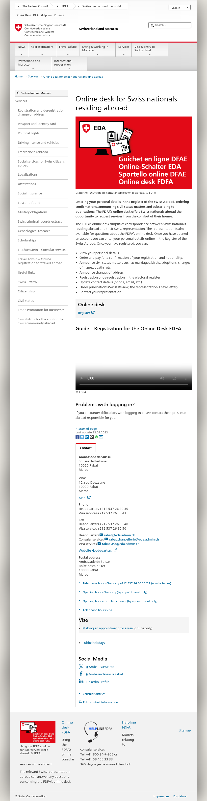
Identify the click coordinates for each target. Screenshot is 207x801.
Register (86, 313)
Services (123, 51)
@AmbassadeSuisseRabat (104, 674)
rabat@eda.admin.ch (119, 535)
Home (19, 76)
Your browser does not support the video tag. (134, 361)
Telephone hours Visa (97, 610)
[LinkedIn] (87, 436)
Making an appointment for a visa (107, 628)
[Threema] (92, 436)
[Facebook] (78, 436)
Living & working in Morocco (97, 51)
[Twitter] (82, 436)
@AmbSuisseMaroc (99, 667)
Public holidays (93, 643)
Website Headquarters (98, 550)
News (21, 51)
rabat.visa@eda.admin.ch (120, 544)
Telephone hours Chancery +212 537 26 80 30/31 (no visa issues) (126, 583)
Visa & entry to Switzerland (150, 51)
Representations (42, 51)
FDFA (65, 6)
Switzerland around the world (101, 6)
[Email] (101, 436)
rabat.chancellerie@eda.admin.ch (134, 539)
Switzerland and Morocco (33, 65)
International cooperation (69, 65)
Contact (84, 448)
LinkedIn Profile (97, 682)
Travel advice (67, 51)
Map (85, 498)
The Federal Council (35, 6)
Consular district (93, 694)
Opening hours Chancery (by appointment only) (114, 592)
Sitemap (185, 730)
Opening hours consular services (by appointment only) (119, 601)
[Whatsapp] (96, 436)
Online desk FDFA (67, 727)
